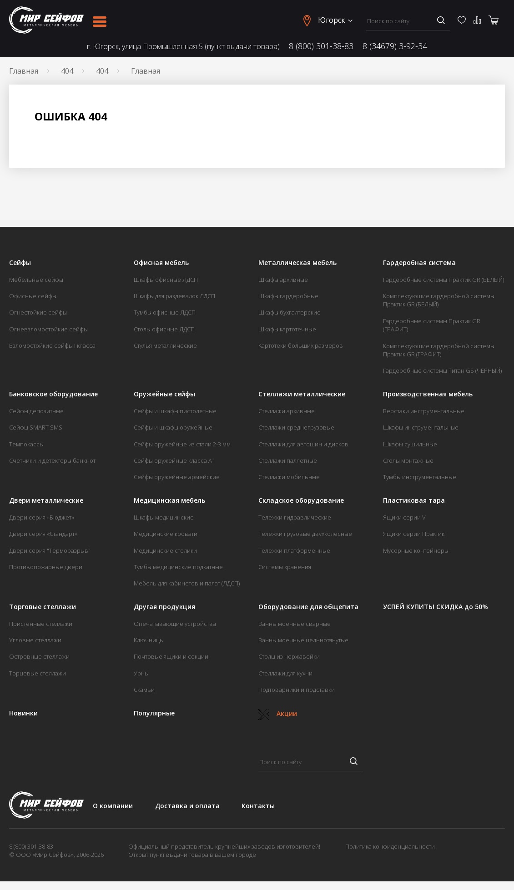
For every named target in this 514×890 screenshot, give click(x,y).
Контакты (258, 805)
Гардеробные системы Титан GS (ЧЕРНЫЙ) (442, 370)
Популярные (154, 713)
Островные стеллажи (39, 656)
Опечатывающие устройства (175, 624)
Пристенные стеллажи (40, 624)
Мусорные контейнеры (415, 550)
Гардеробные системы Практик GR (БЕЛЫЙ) (443, 279)
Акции (277, 713)
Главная (23, 71)
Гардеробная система (419, 263)
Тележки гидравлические (294, 517)
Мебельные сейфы (36, 279)
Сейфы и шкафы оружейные (173, 427)
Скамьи (144, 689)
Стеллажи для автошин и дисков (303, 444)
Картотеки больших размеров (300, 345)
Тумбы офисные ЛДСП (165, 312)
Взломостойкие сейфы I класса (52, 345)
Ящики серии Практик (413, 534)
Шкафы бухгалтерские (289, 312)
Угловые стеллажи (35, 640)
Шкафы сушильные (410, 444)
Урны (141, 673)
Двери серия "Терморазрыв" (50, 550)
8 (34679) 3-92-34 (395, 46)
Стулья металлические (165, 345)
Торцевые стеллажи (37, 673)
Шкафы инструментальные (421, 427)
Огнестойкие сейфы (38, 312)
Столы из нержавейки (289, 656)
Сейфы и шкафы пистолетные (175, 411)
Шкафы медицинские (164, 517)
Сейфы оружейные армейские (177, 477)
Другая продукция (164, 607)
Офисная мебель (161, 263)
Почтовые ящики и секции (171, 656)
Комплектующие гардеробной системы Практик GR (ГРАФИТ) (438, 350)
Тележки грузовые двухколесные (305, 534)
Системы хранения (284, 567)
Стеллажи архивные (286, 411)
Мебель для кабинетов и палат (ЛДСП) (187, 583)
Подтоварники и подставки (296, 689)
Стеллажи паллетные (287, 460)
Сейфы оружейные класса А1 (174, 460)
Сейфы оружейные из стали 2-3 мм (182, 444)
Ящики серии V (404, 517)
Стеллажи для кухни (285, 673)
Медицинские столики (165, 550)
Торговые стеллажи (42, 607)
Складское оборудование (301, 500)
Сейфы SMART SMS (35, 427)
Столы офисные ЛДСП (164, 329)
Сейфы (20, 263)
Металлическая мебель (297, 263)
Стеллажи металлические (301, 394)
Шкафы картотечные (287, 329)
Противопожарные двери (45, 567)
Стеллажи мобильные (289, 477)
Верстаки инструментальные (423, 411)
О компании (113, 805)
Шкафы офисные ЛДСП (166, 279)
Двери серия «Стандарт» (43, 534)
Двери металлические (46, 500)
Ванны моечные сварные (294, 624)
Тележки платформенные (294, 550)
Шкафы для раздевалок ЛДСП (174, 296)
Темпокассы (26, 444)
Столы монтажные (408, 460)
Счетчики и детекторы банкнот (52, 460)
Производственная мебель (428, 394)
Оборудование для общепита (308, 607)
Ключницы (149, 640)
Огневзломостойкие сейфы (48, 329)
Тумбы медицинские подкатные (178, 567)
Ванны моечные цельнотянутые (303, 640)
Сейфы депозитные (36, 411)
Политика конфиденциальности (390, 846)
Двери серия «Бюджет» (41, 517)
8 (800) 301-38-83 (321, 46)
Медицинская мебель (169, 500)
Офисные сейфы (32, 296)
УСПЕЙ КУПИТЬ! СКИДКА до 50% (435, 607)
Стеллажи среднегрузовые (296, 427)
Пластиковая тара (414, 500)
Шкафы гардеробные (288, 296)
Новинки (23, 713)
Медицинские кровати (165, 534)
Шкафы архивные (283, 279)
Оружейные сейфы (164, 394)
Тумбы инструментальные (419, 477)
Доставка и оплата (187, 805)
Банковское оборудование (53, 394)
